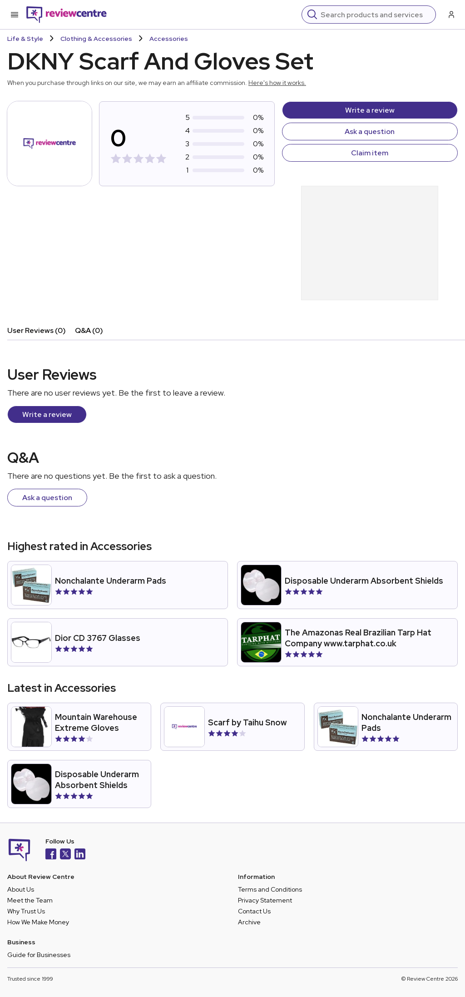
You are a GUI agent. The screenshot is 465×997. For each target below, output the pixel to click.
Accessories (168, 39)
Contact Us (254, 911)
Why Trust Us (26, 911)
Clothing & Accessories (96, 39)
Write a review (370, 110)
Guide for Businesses (38, 955)
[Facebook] (50, 855)
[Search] (375, 14)
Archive (249, 922)
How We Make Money (38, 922)
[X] (65, 855)
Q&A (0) (89, 330)
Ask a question (370, 131)
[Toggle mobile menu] (14, 14)
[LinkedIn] (79, 855)
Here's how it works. (277, 83)
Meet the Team (30, 900)
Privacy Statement (265, 900)
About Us (20, 889)
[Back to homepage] (66, 14)
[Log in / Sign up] (450, 14)
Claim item (369, 153)
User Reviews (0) (36, 330)
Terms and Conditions (270, 889)
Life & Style (25, 39)
